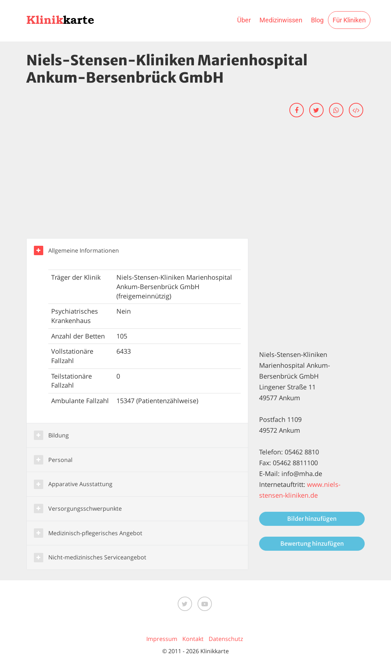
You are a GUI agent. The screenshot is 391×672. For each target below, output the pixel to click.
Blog (317, 20)
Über (244, 20)
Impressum (161, 639)
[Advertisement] (195, 184)
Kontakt (193, 639)
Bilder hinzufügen (312, 518)
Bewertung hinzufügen (312, 543)
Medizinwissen (280, 20)
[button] (137, 251)
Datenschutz (226, 639)
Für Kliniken (349, 20)
